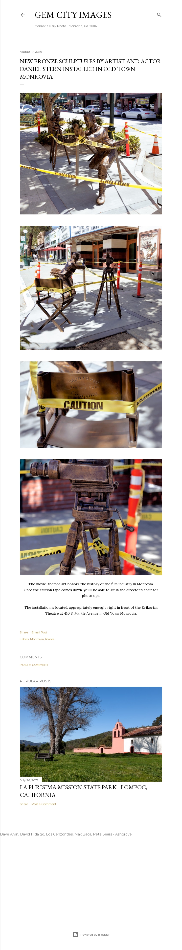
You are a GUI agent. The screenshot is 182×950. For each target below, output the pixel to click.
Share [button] (24, 632)
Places (49, 639)
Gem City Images (73, 15)
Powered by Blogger (91, 935)
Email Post (39, 632)
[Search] (159, 14)
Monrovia (37, 639)
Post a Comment (34, 665)
